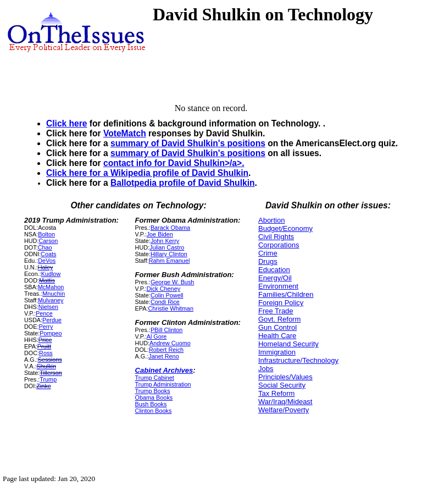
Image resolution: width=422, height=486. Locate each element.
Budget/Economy (285, 228)
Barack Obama (170, 227)
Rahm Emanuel (169, 260)
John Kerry (165, 241)
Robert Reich (166, 349)
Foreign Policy (280, 303)
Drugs (267, 261)
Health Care (277, 336)
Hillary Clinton (169, 254)
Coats (48, 254)
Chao (45, 247)
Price (45, 339)
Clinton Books (153, 410)
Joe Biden (160, 234)
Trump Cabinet (154, 377)
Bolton (46, 234)
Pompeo (51, 333)
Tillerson (51, 372)
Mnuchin (53, 293)
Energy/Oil (275, 278)
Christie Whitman (170, 308)
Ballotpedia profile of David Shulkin (182, 182)
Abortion (271, 220)
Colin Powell (167, 295)
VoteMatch (124, 133)
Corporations (278, 245)
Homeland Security (288, 344)
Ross (46, 353)
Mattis (47, 280)
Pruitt (44, 346)
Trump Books (152, 391)
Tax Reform (276, 393)
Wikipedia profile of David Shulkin (179, 173)
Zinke (43, 386)
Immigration (277, 352)
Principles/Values (285, 377)
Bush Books (151, 404)
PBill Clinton (166, 330)
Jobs (265, 369)
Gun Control (277, 327)
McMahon (51, 287)
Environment (278, 286)
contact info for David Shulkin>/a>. (173, 163)
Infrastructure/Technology (298, 360)
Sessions (50, 359)
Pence (44, 313)
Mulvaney (50, 300)
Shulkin (46, 366)
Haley (45, 267)
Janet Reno (163, 356)
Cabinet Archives (164, 370)
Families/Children (285, 294)
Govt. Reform (279, 319)
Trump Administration (163, 384)
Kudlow (51, 273)
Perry (45, 326)
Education (274, 270)
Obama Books (154, 397)
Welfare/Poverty (283, 410)
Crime (267, 253)
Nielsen (48, 306)
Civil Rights (276, 237)
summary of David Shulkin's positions (187, 143)
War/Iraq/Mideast (285, 401)
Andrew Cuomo (170, 343)
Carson (48, 241)
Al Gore (157, 336)
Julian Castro (166, 247)
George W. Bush (172, 282)
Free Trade (275, 311)
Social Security (282, 385)
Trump (48, 379)
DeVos (46, 260)
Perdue (52, 320)
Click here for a (78, 173)
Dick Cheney (163, 288)
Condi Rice (165, 302)
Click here (66, 123)
